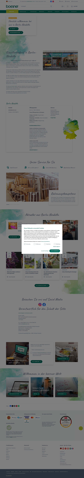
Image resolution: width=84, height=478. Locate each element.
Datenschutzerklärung (45, 241)
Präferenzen (37, 244)
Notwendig (27, 244)
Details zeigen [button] (56, 246)
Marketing (57, 244)
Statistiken (47, 244)
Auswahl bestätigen (45, 250)
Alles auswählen (55, 250)
